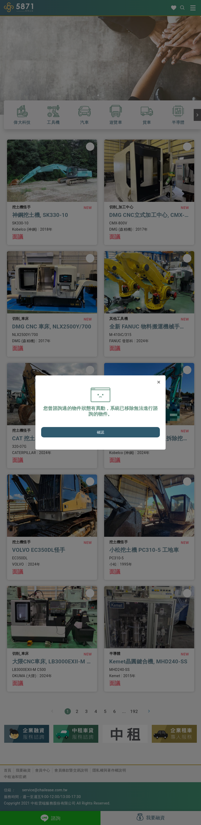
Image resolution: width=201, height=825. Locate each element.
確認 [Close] (100, 432)
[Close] (159, 382)
